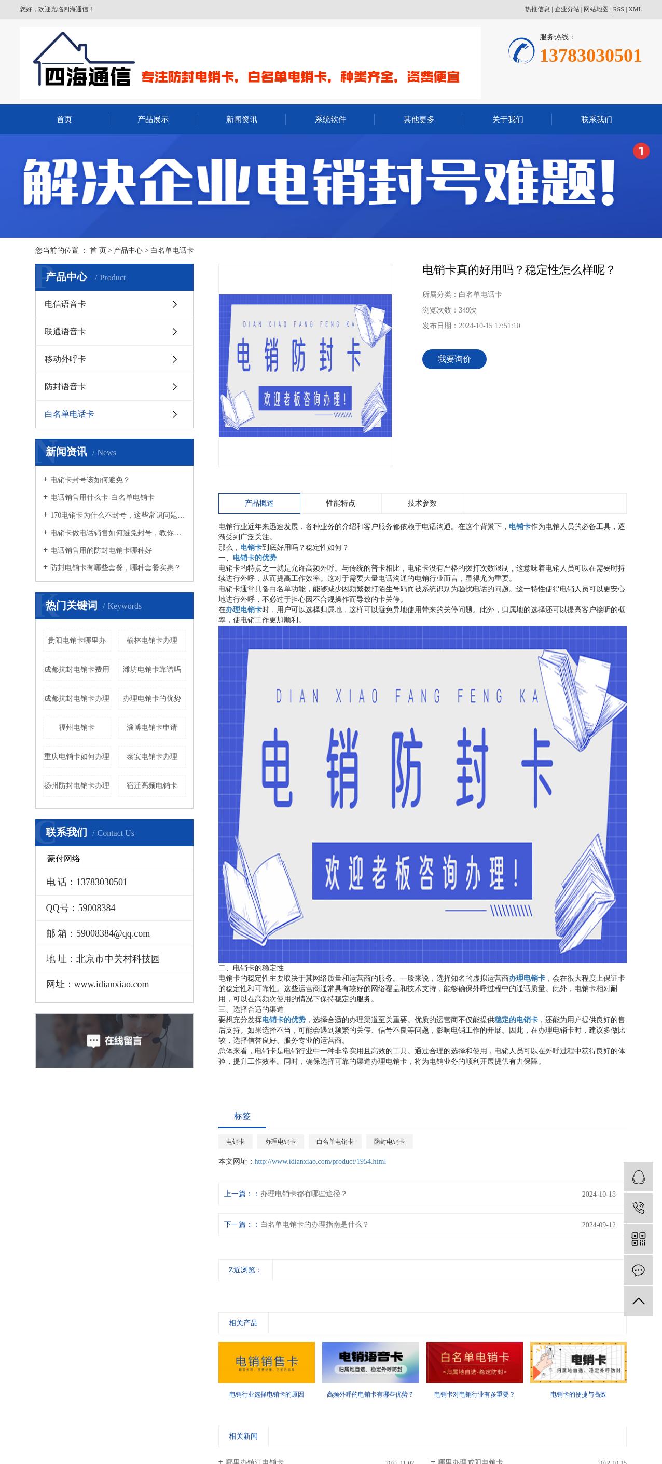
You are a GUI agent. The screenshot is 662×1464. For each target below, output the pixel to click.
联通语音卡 (65, 331)
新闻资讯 (241, 119)
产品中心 (128, 250)
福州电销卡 (77, 727)
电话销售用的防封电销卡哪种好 (101, 550)
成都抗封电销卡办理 (76, 698)
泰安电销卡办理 (152, 757)
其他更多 (419, 119)
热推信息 (537, 9)
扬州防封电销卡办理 (76, 786)
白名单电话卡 (172, 250)
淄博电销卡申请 (152, 727)
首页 (64, 119)
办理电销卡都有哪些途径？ (304, 1194)
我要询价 (454, 359)
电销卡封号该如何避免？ (90, 480)
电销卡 (235, 1141)
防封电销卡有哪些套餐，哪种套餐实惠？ (115, 568)
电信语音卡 (65, 304)
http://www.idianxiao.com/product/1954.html (321, 1161)
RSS (618, 9)
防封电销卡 (389, 1141)
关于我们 (507, 119)
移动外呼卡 (65, 359)
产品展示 (153, 119)
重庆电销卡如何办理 (76, 757)
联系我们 (596, 119)
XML (635, 9)
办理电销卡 (280, 1141)
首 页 (98, 250)
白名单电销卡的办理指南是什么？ (314, 1224)
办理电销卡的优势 (152, 698)
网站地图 (596, 9)
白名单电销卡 (335, 1141)
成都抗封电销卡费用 (76, 669)
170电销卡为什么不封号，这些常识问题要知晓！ (118, 515)
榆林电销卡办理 (152, 640)
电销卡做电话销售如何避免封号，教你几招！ (118, 533)
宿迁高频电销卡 (152, 786)
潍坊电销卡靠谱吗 (152, 669)
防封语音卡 (65, 386)
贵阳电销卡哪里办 (77, 640)
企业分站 (567, 9)
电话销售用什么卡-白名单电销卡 (102, 497)
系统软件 (330, 119)
